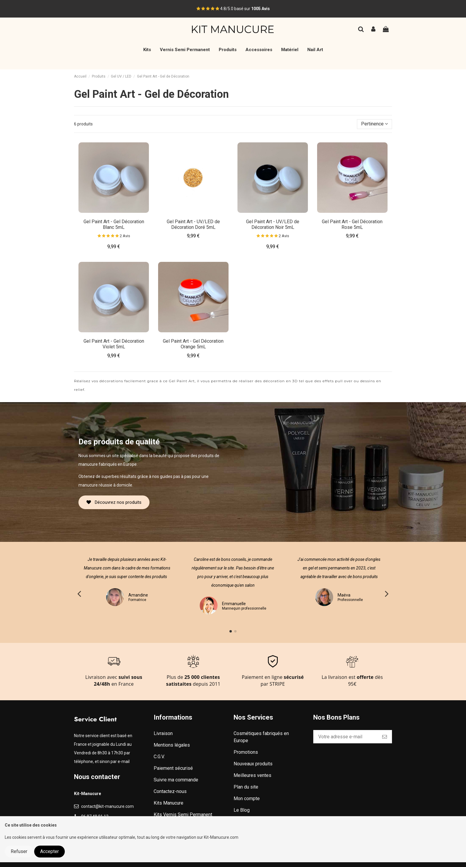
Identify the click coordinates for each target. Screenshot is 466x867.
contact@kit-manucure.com (107, 806)
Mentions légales (172, 745)
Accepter (49, 851)
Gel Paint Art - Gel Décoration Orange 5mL (193, 344)
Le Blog (242, 810)
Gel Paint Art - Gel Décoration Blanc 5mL (114, 224)
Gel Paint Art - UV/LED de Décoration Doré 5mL (193, 224)
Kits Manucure (168, 803)
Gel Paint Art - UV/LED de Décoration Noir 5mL (272, 224)
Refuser (19, 851)
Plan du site (246, 787)
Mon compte (247, 798)
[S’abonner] (384, 736)
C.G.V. (159, 756)
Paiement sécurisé (173, 768)
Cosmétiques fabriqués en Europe (261, 737)
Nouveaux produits (253, 764)
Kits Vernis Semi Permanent (183, 814)
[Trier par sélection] (374, 124)
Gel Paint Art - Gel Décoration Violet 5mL (114, 344)
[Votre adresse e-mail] (345, 736)
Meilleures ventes (252, 775)
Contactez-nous (170, 791)
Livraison (163, 733)
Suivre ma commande (176, 780)
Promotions (246, 752)
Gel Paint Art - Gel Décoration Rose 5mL (352, 224)
